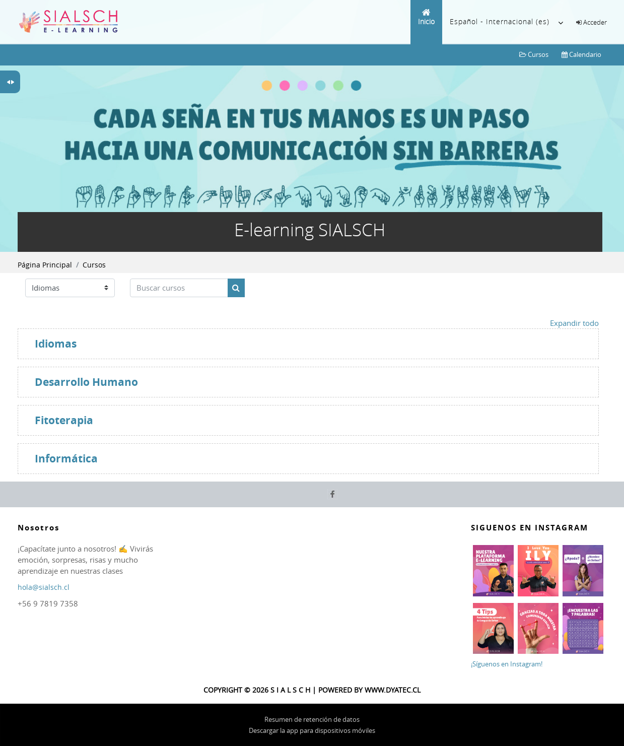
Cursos (533, 54)
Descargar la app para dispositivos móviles (312, 730)
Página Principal (45, 264)
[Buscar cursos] (179, 288)
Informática (66, 458)
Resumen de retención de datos (312, 719)
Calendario (581, 54)
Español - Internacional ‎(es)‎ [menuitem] (507, 22)
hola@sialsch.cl (44, 587)
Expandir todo (574, 323)
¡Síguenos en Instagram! (506, 663)
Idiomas (56, 343)
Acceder (595, 22)
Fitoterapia (64, 420)
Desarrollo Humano (86, 382)
